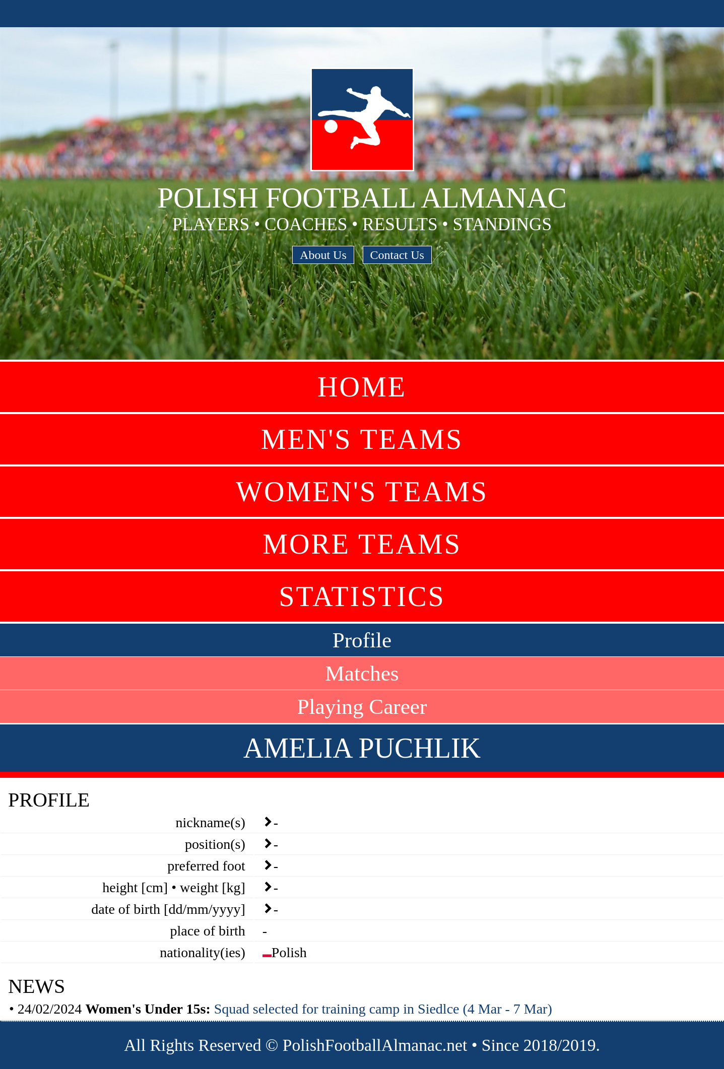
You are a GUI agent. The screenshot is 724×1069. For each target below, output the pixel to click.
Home (362, 387)
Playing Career (362, 706)
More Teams (362, 544)
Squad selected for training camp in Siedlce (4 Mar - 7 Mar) (383, 1009)
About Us (323, 254)
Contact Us (397, 254)
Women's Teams (362, 491)
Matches (362, 673)
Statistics (362, 596)
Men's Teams (362, 439)
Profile (362, 640)
